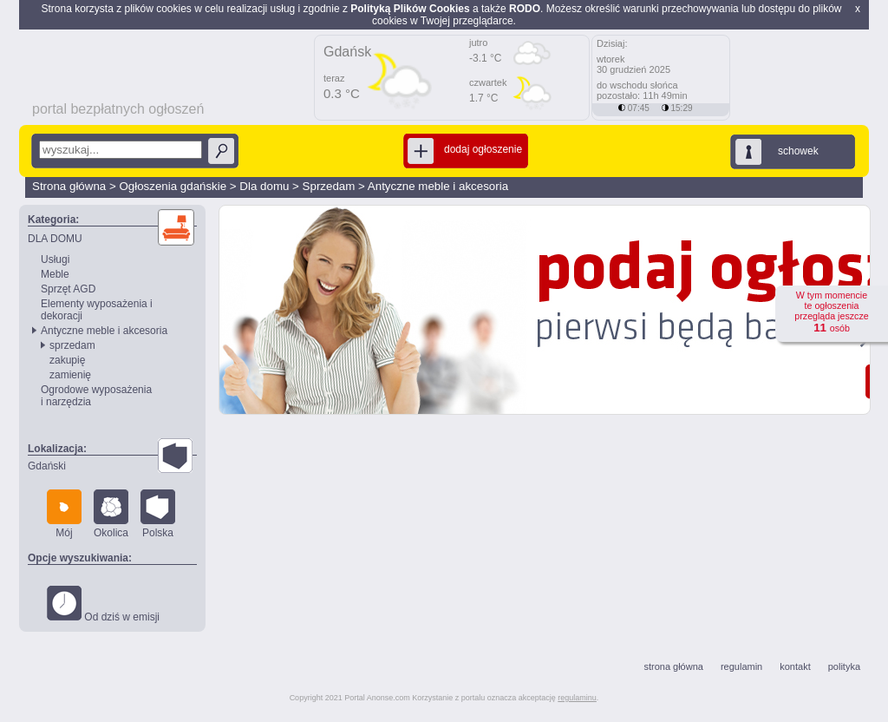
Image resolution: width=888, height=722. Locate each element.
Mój (64, 514)
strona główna (673, 666)
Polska (157, 514)
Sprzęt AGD (68, 289)
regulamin (741, 666)
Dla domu (264, 186)
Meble (55, 274)
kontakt (795, 666)
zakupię (67, 360)
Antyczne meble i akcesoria (438, 186)
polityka (844, 666)
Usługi (55, 259)
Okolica (111, 514)
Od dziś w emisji (103, 604)
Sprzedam (329, 186)
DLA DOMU (55, 239)
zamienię (70, 375)
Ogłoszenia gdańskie (172, 186)
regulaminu (577, 697)
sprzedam (72, 345)
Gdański (47, 466)
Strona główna (69, 186)
